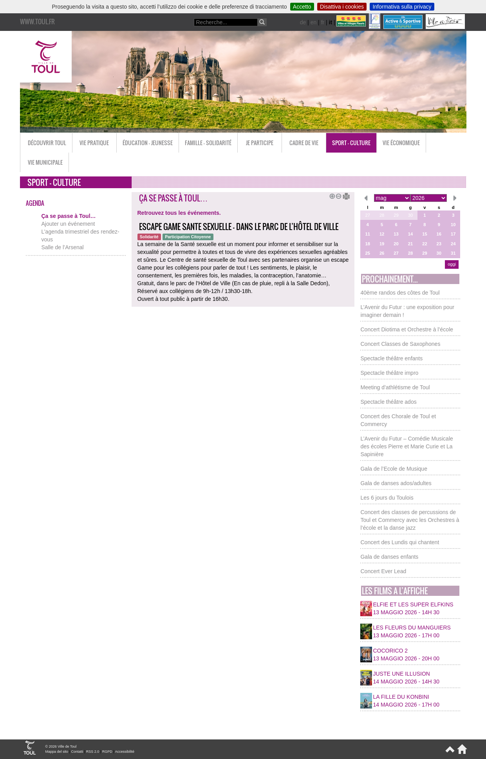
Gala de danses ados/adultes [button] (395, 483)
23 (439, 243)
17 (453, 234)
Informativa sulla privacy (401, 7)
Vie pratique (94, 142)
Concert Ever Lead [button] (383, 571)
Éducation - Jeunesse (148, 142)
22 (424, 243)
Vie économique (401, 142)
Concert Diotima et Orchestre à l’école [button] (406, 329)
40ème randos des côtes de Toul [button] (399, 293)
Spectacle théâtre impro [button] (389, 373)
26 (381, 253)
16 (439, 234)
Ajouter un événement (68, 224)
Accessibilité (125, 752)
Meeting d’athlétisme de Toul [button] (395, 387)
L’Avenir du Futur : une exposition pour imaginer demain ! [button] (407, 311)
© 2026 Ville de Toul (61, 746)
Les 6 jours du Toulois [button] (386, 498)
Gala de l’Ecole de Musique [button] (393, 469)
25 (367, 253)
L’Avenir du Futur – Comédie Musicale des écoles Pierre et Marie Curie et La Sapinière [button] (406, 446)
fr (323, 22)
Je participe (259, 142)
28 (381, 215)
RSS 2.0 (92, 752)
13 (396, 234)
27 (367, 215)
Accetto (302, 7)
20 (396, 243)
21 (410, 243)
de (303, 22)
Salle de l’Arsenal (63, 247)
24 (453, 243)
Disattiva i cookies (342, 7)
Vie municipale (45, 162)
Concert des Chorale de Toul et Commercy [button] (398, 420)
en (314, 22)
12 (381, 234)
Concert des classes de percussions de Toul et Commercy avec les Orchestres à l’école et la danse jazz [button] (409, 520)
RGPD (107, 752)
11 (367, 234)
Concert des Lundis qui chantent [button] (399, 542)
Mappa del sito (57, 752)
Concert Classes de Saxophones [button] (400, 344)
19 (381, 243)
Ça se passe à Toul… (69, 216)
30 (410, 215)
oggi (452, 264)
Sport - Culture (351, 142)
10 (453, 224)
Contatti (77, 752)
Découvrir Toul (47, 142)
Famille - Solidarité (208, 142)
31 (453, 253)
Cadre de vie (303, 142)
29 (396, 215)
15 (424, 234)
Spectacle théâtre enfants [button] (391, 358)
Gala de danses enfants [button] (389, 557)
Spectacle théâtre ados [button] (388, 402)
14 (410, 234)
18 (367, 243)
